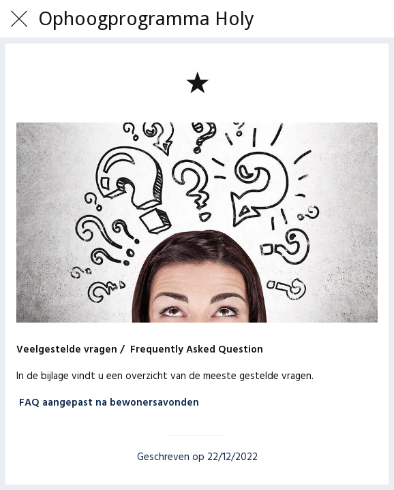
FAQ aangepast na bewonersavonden (109, 403)
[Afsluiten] (19, 19)
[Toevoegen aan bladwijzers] (197, 81)
